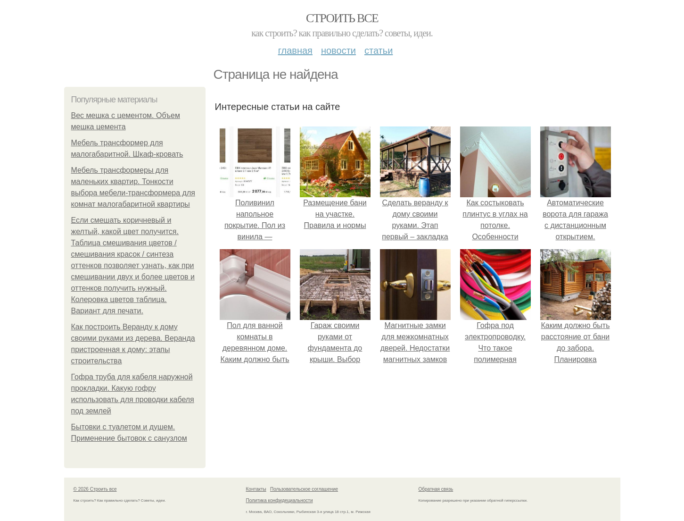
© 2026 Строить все (95, 489)
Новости (338, 50)
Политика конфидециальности (279, 500)
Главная (295, 50)
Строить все (342, 18)
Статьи (378, 50)
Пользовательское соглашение (304, 489)
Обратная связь (436, 489)
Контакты (256, 489)
